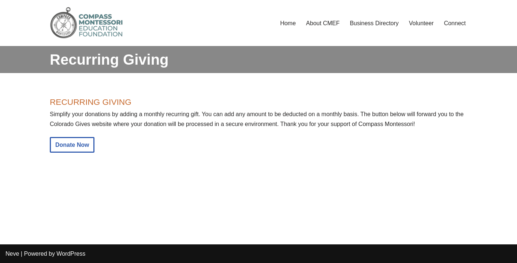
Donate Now (72, 145)
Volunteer (421, 23)
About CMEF (323, 23)
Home (288, 23)
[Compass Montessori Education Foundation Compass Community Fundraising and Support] (86, 23)
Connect (455, 23)
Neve (12, 254)
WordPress (70, 254)
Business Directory (374, 23)
